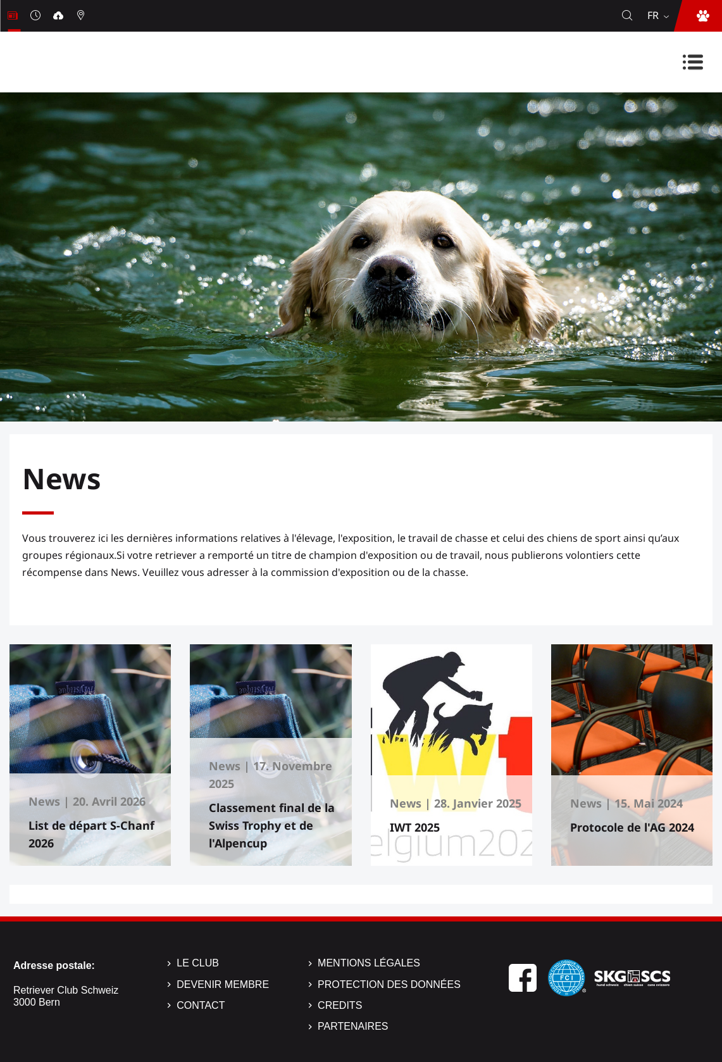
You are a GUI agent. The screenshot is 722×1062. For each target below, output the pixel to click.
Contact (201, 1005)
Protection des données (389, 984)
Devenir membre (223, 984)
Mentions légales (369, 963)
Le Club (198, 963)
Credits (340, 1005)
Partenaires (353, 1026)
